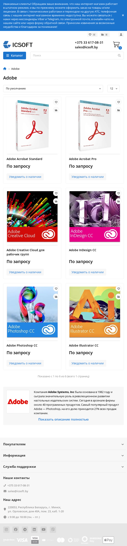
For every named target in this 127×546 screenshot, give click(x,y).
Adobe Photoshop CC (22, 345)
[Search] (77, 55)
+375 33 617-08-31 (18, 485)
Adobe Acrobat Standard (24, 159)
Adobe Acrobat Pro (83, 159)
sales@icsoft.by (18, 491)
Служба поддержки (63, 466)
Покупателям (63, 444)
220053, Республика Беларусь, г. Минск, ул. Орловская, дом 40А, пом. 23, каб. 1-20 (36, 509)
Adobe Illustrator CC (83, 345)
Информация (63, 455)
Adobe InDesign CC (82, 250)
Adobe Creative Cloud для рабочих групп (25, 252)
